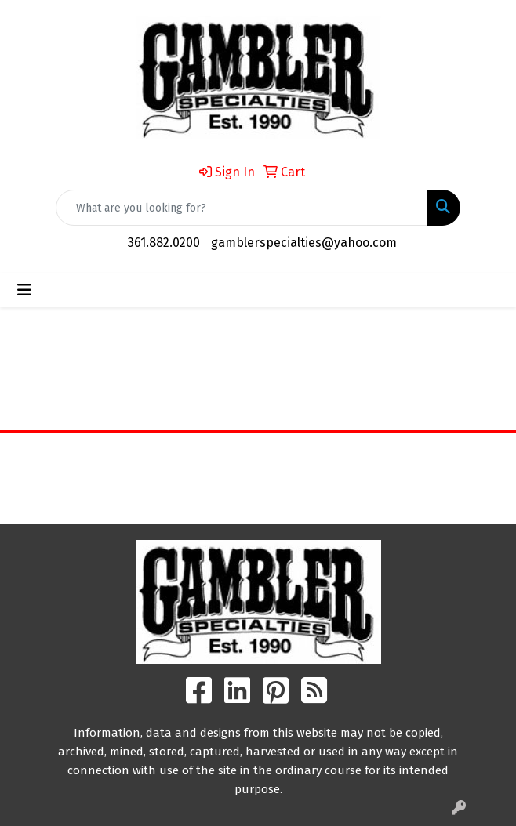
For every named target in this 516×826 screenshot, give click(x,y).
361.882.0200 (164, 242)
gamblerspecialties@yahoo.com (304, 242)
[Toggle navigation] (24, 290)
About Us (193, 478)
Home (193, 456)
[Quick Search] (241, 208)
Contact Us (193, 500)
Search (322, 456)
